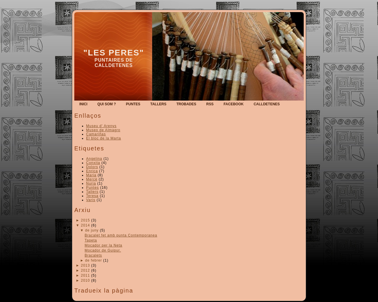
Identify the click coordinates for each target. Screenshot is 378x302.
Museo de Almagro (103, 130)
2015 (85, 220)
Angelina (94, 159)
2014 (85, 225)
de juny (92, 230)
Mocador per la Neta (103, 245)
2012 (85, 270)
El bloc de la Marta (103, 138)
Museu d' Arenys (101, 126)
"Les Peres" (113, 52)
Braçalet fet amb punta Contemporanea (121, 235)
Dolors (92, 167)
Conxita (93, 163)
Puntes (92, 188)
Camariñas (96, 134)
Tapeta (91, 240)
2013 (85, 265)
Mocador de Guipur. (103, 250)
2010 (85, 280)
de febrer (93, 260)
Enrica (92, 171)
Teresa (92, 196)
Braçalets (93, 255)
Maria (91, 175)
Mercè (91, 179)
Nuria (91, 183)
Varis (90, 200)
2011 (85, 275)
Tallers (92, 192)
